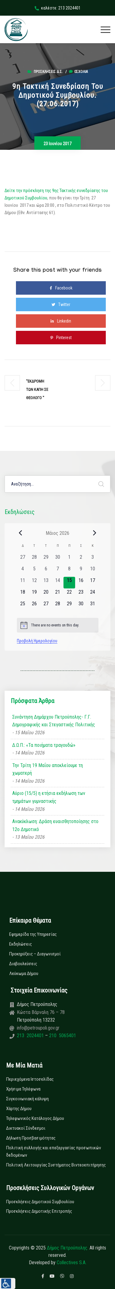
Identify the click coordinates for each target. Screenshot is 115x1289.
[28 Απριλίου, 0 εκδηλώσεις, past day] (34, 559)
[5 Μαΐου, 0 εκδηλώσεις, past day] (34, 571)
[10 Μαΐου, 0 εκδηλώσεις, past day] (92, 571)
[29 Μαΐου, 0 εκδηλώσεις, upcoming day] (69, 606)
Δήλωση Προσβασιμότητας (31, 1138)
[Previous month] (20, 533)
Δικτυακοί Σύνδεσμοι (25, 1128)
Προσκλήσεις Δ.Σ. (48, 72)
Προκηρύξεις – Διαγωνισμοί (35, 954)
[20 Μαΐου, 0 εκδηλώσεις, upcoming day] (46, 594)
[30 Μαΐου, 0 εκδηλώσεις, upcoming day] (81, 606)
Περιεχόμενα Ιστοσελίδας (30, 1079)
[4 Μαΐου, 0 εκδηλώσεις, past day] (23, 571)
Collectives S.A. (71, 1262)
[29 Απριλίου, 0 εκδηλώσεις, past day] (46, 559)
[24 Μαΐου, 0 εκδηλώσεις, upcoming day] (92, 594)
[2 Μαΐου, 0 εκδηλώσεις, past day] (81, 559)
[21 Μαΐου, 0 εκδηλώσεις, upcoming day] (57, 594)
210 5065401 (62, 1035)
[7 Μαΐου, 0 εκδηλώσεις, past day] (57, 571)
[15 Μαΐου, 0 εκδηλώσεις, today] (69, 582)
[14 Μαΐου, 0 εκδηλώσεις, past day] (57, 582)
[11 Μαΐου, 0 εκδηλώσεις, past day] (23, 582)
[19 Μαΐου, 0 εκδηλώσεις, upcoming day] (34, 594)
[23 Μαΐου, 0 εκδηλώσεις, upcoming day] (81, 594)
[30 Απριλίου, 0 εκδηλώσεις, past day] (57, 559)
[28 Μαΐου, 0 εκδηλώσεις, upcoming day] (57, 606)
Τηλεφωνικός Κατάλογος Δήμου (35, 1118)
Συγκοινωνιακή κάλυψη (27, 1099)
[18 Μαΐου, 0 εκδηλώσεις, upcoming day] (23, 594)
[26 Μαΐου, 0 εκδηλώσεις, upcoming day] (34, 606)
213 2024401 (31, 1035)
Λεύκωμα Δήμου (23, 973)
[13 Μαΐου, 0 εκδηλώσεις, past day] (46, 582)
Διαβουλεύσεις (23, 963)
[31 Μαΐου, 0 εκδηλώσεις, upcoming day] (92, 606)
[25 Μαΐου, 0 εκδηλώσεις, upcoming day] (23, 606)
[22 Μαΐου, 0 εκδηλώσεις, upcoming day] (69, 594)
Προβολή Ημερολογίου (37, 640)
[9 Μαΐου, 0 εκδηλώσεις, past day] (81, 571)
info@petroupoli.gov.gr (38, 1028)
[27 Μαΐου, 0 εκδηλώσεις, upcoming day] (46, 606)
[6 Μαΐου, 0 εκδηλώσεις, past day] (46, 571)
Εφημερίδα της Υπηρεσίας (33, 934)
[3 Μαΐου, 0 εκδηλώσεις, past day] (92, 559)
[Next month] (94, 533)
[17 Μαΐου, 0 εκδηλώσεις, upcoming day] (92, 582)
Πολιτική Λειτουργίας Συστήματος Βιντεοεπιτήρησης (56, 1165)
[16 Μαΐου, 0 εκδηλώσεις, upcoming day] (81, 582)
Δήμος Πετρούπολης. (67, 1248)
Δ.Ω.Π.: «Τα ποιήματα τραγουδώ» (43, 745)
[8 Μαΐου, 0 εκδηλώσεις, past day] (69, 571)
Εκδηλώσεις (20, 944)
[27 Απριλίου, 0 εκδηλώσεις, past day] (23, 559)
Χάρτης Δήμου (19, 1108)
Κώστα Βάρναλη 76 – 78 (41, 1012)
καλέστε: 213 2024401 (58, 8)
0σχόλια (78, 72)
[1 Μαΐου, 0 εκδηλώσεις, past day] (69, 559)
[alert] (57, 625)
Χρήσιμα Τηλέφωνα (23, 1089)
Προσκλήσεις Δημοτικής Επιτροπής (39, 1211)
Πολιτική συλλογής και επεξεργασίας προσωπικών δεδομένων (53, 1151)
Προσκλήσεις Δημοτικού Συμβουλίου (40, 1201)
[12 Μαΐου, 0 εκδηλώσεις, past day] (34, 582)
